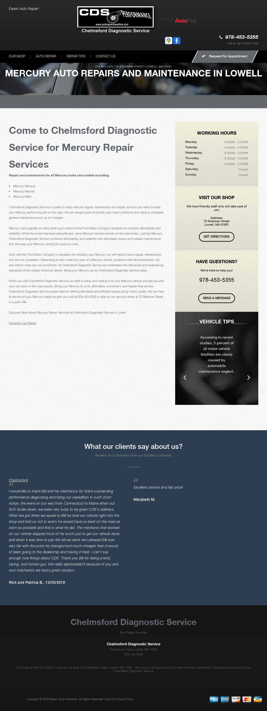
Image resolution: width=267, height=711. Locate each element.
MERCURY (183, 101)
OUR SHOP (17, 56)
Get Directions (216, 236)
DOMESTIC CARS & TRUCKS (153, 101)
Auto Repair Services (133, 632)
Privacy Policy (125, 699)
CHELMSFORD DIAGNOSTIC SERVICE (35, 101)
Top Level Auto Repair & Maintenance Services (97, 101)
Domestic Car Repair (22, 323)
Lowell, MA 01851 (159, 66)
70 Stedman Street (130, 66)
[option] (216, 358)
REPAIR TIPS (76, 56)
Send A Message (216, 298)
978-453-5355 (241, 37)
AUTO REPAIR (46, 56)
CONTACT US (105, 56)
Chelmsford (18, 480)
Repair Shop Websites (63, 699)
